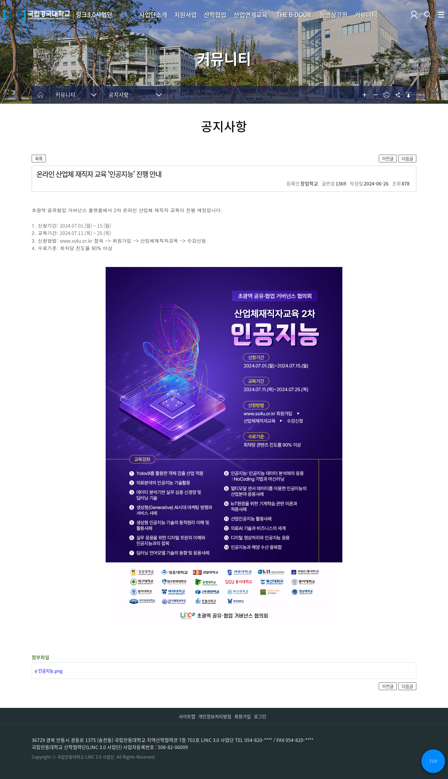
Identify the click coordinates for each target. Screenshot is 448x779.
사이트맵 (187, 716)
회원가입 (242, 716)
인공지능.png (50, 671)
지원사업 (185, 15)
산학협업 (215, 15)
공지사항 (119, 95)
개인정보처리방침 (214, 716)
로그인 (260, 716)
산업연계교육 (250, 15)
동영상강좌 (334, 15)
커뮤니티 (366, 15)
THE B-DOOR (293, 15)
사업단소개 (153, 15)
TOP (433, 761)
